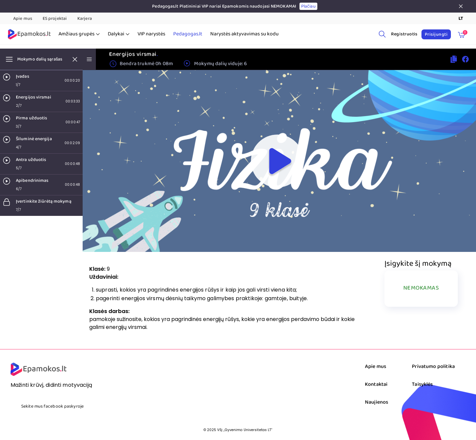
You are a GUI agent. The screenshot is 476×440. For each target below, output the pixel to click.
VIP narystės (151, 34)
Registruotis (404, 34)
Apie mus (22, 18)
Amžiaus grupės (79, 34)
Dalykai (119, 34)
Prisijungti (436, 34)
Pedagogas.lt (187, 34)
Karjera (84, 18)
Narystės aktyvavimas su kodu (244, 34)
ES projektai (55, 18)
